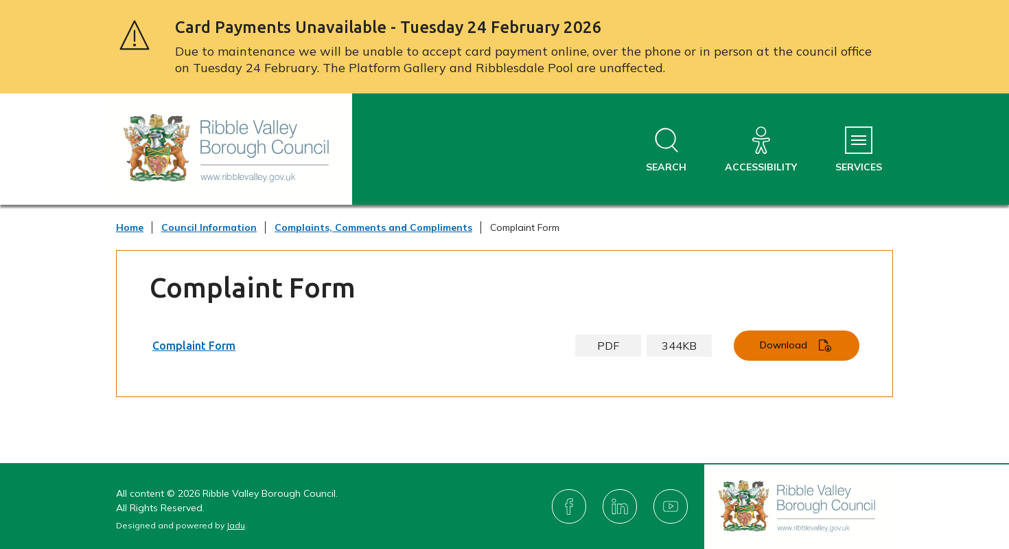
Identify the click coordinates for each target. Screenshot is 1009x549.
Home (129, 227)
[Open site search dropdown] (666, 150)
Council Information (209, 227)
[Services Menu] (858, 150)
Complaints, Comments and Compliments (373, 227)
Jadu (236, 525)
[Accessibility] (761, 150)
